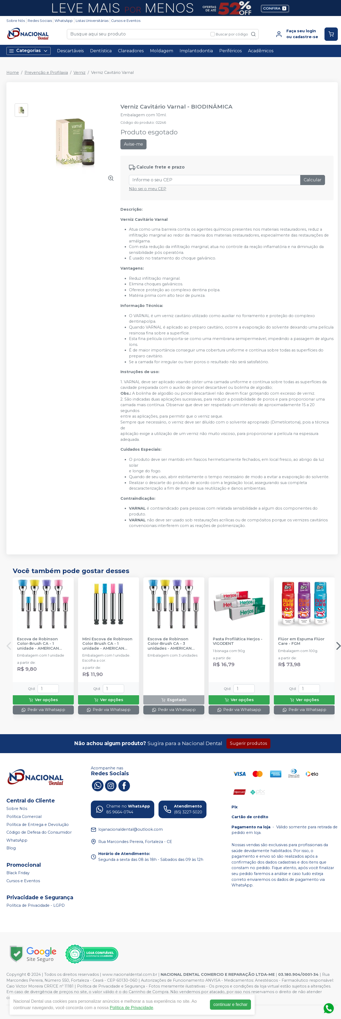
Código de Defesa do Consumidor (39, 832)
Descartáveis (70, 50)
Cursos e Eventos (125, 21)
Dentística (101, 50)
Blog (11, 848)
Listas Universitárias (92, 21)
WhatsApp (64, 21)
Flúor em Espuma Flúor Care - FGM (301, 641)
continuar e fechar (230, 1004)
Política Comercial (24, 816)
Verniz (80, 72)
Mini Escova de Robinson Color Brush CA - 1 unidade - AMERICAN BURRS (107, 644)
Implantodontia (196, 50)
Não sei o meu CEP (147, 188)
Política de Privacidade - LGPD (35, 905)
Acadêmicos (260, 50)
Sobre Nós (15, 21)
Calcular (313, 179)
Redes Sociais (40, 21)
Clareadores (131, 50)
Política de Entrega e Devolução (37, 824)
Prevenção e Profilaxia (46, 72)
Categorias (28, 51)
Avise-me (133, 144)
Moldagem (161, 50)
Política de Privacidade (131, 1007)
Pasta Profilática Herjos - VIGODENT (237, 641)
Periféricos (230, 50)
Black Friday (18, 872)
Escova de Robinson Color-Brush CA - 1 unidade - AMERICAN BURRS (38, 644)
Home (12, 72)
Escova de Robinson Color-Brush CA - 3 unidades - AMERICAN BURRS (170, 644)
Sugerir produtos (248, 743)
